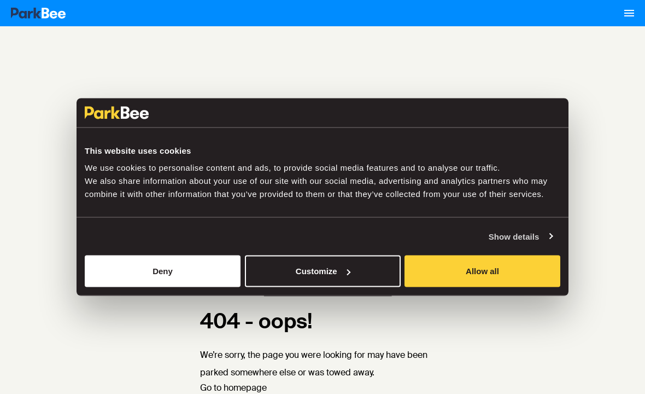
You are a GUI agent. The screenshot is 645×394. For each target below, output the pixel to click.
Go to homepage (233, 387)
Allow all (482, 271)
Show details (514, 236)
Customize (323, 271)
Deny (163, 271)
